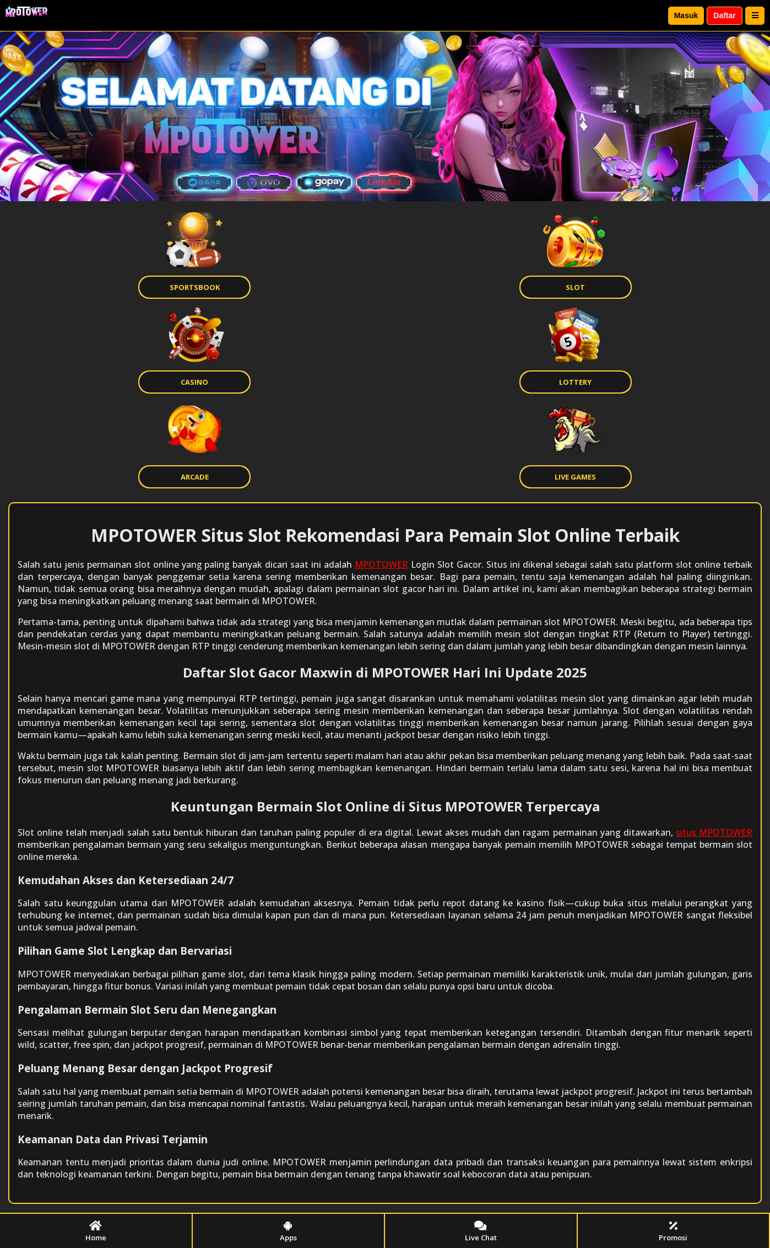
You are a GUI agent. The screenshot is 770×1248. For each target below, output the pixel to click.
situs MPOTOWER (714, 832)
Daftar (724, 15)
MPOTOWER (381, 564)
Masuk (686, 15)
